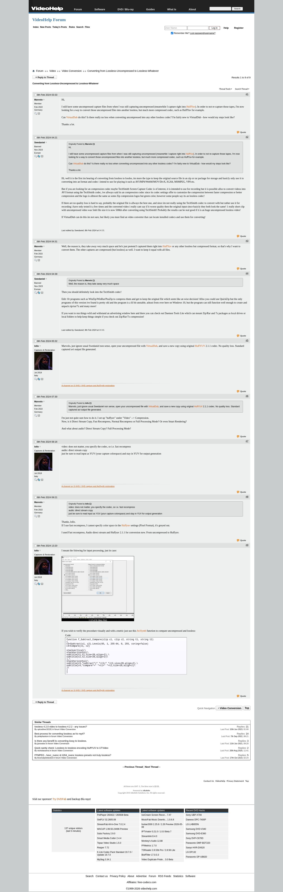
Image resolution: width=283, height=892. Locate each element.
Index (36, 27)
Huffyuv (125, 525)
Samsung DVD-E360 (196, 833)
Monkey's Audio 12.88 (152, 841)
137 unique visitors (73, 828)
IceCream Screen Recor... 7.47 (156, 815)
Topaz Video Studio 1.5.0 (109, 843)
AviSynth (141, 630)
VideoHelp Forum (49, 19)
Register (238, 28)
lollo (36, 346)
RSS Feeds (164, 876)
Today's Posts (59, 27)
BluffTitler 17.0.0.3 (150, 855)
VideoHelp (220, 781)
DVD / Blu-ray (125, 9)
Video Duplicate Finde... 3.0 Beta (157, 859)
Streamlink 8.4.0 (149, 836)
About (192, 9)
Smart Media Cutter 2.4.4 (109, 838)
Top (247, 708)
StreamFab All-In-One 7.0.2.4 (111, 824)
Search (80, 27)
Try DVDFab (59, 799)
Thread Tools (224, 89)
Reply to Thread (44, 77)
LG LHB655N (192, 824)
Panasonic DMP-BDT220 (198, 843)
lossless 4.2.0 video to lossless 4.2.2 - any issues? (60, 726)
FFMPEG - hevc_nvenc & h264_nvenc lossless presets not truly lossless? (72, 755)
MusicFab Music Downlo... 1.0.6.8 (158, 819)
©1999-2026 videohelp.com (141, 888)
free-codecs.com (147, 882)
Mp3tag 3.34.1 (104, 859)
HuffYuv (190, 106)
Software (99, 9)
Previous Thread (134, 767)
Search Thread (241, 89)
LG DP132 (191, 852)
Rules (72, 27)
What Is (171, 9)
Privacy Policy (118, 876)
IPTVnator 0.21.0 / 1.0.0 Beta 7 (156, 831)
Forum (78, 9)
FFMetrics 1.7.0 (149, 845)
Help (226, 28)
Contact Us (209, 781)
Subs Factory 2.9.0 (106, 833)
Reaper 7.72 (103, 847)
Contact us (102, 876)
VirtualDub (72, 117)
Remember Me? (180, 33)
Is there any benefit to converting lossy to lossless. (60, 741)
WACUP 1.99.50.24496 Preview (112, 829)
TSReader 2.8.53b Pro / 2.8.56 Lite (158, 850)
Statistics (178, 876)
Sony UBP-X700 (194, 815)
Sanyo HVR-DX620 (195, 847)
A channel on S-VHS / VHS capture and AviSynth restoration (88, 385)
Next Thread (151, 767)
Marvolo (38, 100)
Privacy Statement (235, 781)
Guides (150, 9)
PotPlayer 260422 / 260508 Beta (112, 815)
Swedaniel (39, 142)
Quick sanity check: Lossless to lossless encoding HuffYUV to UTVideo (71, 748)
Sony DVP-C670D (194, 838)
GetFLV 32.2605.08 (106, 819)
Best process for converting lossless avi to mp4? (59, 733)
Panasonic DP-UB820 (196, 857)
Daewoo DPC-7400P (196, 819)
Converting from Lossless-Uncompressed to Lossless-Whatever (123, 70)
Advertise (141, 876)
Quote (241, 132)
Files (87, 27)
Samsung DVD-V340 (196, 829)
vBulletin (146, 790)
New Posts (45, 27)
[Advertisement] (141, 53)
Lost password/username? (202, 33)
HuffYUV (200, 346)
